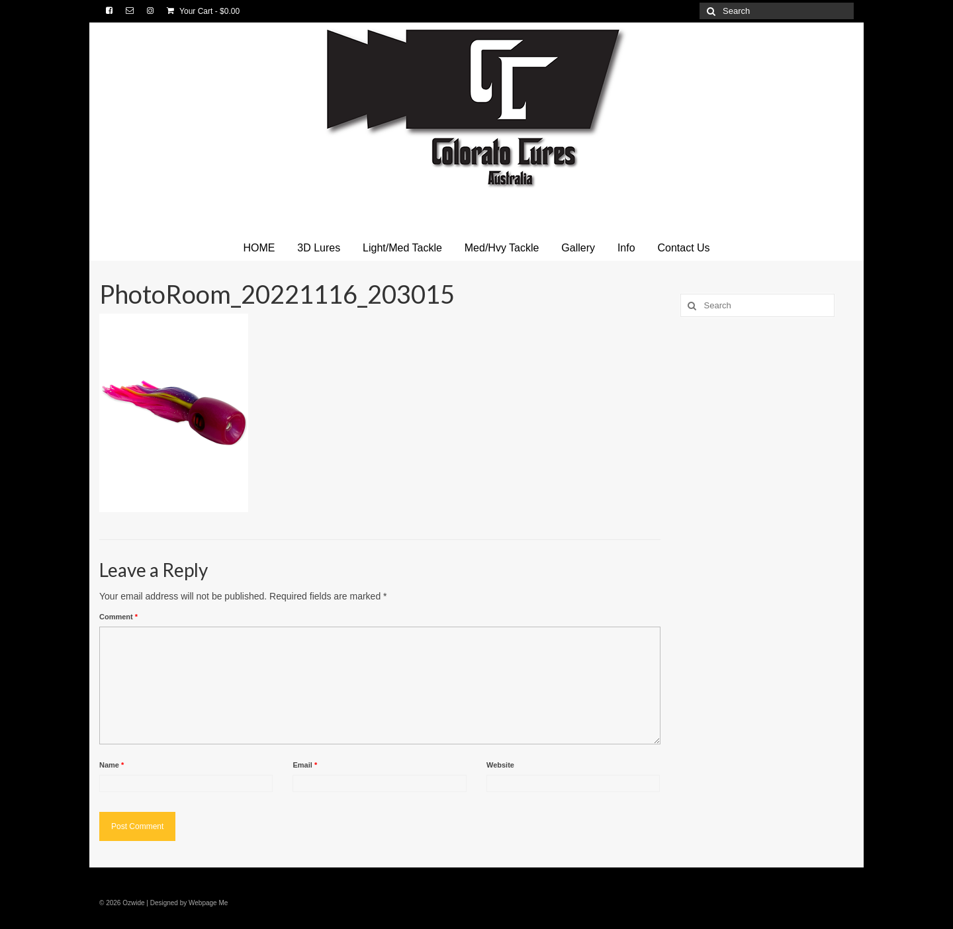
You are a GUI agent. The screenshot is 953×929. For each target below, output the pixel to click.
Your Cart (203, 11)
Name (111, 765)
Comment (118, 617)
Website (500, 765)
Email (305, 765)
